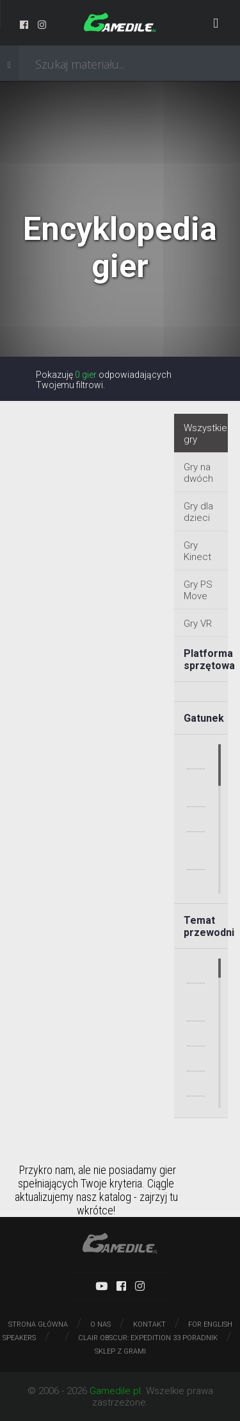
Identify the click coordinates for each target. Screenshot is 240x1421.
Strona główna (38, 1324)
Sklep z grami (120, 1351)
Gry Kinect (197, 551)
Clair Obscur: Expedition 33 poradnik (148, 1338)
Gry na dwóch (198, 472)
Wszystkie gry (205, 433)
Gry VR (198, 623)
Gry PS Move (198, 590)
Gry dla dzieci (198, 511)
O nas (100, 1324)
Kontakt (149, 1324)
